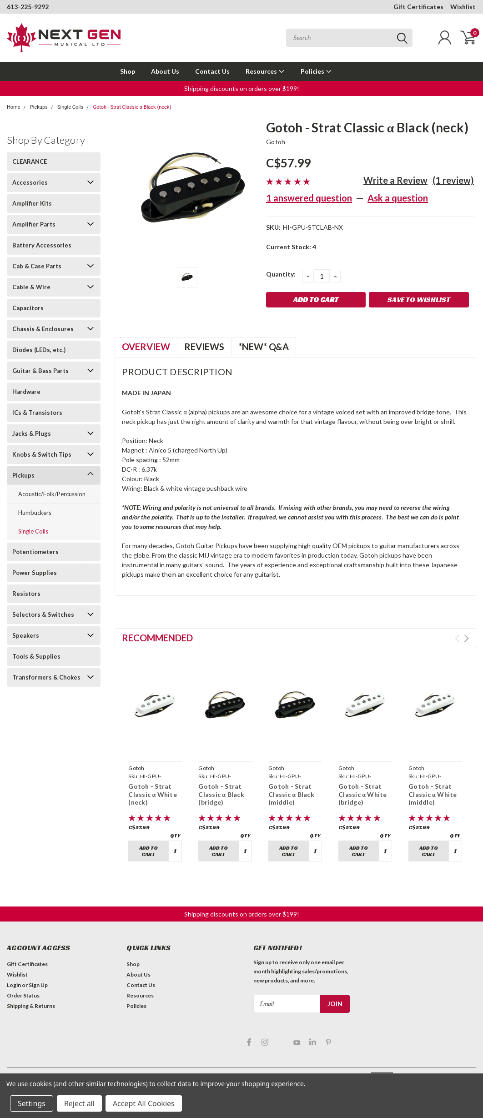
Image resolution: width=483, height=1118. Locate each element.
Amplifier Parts (33, 224)
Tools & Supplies (36, 656)
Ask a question (397, 197)
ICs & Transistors (37, 412)
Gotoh (275, 142)
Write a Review (395, 180)
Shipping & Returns (31, 1005)
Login (14, 985)
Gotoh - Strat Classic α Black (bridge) (221, 794)
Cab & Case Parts (36, 266)
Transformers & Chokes (46, 677)
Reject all (79, 1103)
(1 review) (453, 180)
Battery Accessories (41, 245)
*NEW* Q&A (263, 346)
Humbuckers (34, 512)
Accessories (30, 182)
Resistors (26, 593)
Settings (31, 1103)
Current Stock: (291, 247)
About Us (165, 71)
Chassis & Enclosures (43, 328)
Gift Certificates (418, 6)
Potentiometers (35, 551)
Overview (146, 346)
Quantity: (281, 274)
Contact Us (212, 71)
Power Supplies (34, 572)
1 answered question (309, 197)
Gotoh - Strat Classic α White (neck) (152, 794)
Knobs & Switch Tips (41, 454)
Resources (265, 71)
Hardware (26, 391)
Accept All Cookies (144, 1103)
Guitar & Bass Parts (40, 370)
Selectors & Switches (43, 614)
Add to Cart (148, 850)
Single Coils (70, 107)
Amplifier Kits (32, 203)
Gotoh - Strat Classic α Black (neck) (132, 107)
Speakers (25, 635)
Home (13, 107)
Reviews (204, 346)
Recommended (157, 637)
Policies (316, 71)
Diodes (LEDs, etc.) (38, 349)
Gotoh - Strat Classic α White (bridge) (362, 794)
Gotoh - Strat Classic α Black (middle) (291, 794)
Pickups (39, 107)
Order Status (23, 995)
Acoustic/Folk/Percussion (52, 494)
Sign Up (38, 985)
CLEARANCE (29, 161)
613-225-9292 (28, 6)
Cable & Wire (31, 287)
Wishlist (463, 6)
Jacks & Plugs (31, 433)
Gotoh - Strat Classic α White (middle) (432, 794)
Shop (127, 71)
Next (466, 638)
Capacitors (28, 308)
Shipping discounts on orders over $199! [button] (241, 88)
